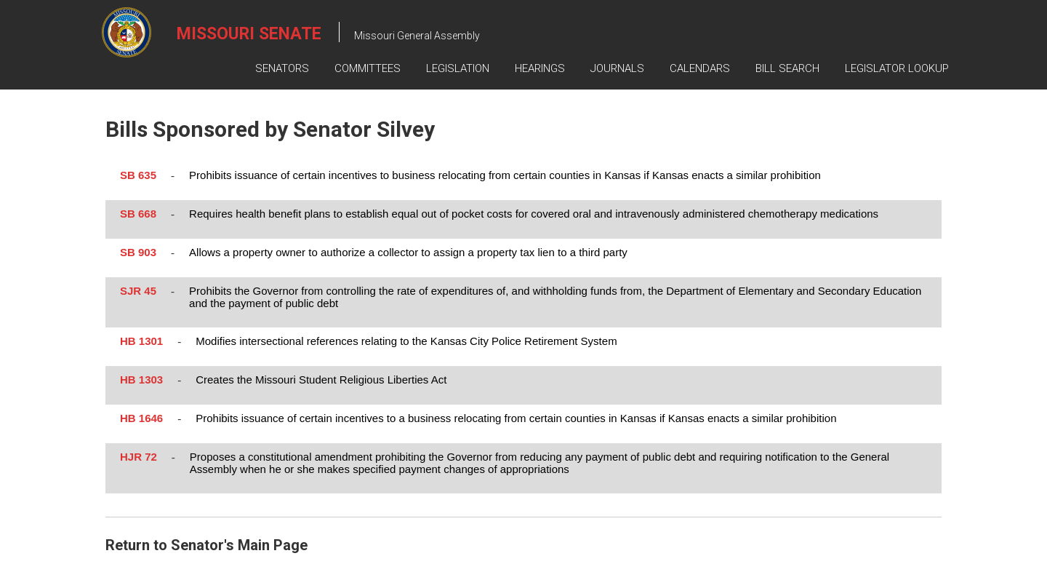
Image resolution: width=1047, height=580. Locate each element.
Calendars (700, 68)
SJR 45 (138, 291)
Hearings (540, 68)
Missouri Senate (249, 34)
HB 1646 (141, 418)
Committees (367, 68)
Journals (617, 68)
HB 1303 (141, 379)
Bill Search (787, 68)
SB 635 (138, 175)
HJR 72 (138, 456)
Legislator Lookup (897, 68)
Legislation (457, 68)
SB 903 (138, 252)
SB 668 (138, 213)
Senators (282, 68)
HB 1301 (141, 341)
